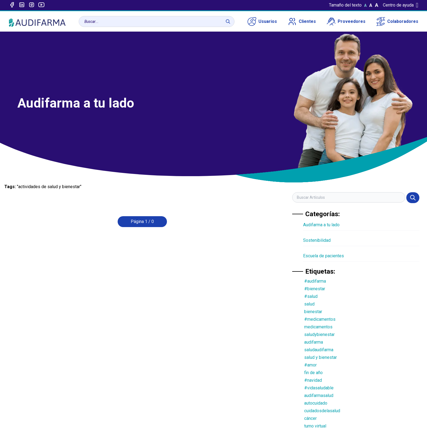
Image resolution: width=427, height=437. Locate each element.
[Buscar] (228, 21)
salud (309, 304)
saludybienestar (319, 334)
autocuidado (315, 403)
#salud (311, 296)
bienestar (313, 311)
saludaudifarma (318, 349)
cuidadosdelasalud (322, 410)
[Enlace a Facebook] (12, 5)
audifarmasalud (318, 395)
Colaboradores (397, 21)
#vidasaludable (319, 387)
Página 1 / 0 (142, 221)
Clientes (302, 21)
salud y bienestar (320, 357)
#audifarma (315, 281)
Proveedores (346, 21)
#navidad (313, 380)
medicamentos (318, 326)
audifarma (313, 342)
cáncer (310, 418)
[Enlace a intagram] (31, 5)
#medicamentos (319, 319)
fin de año (313, 372)
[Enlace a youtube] (41, 5)
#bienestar (314, 288)
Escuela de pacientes (323, 255)
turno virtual (315, 426)
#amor (310, 365)
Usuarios (262, 21)
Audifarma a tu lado (321, 224)
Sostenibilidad (317, 240)
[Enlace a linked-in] (22, 5)
